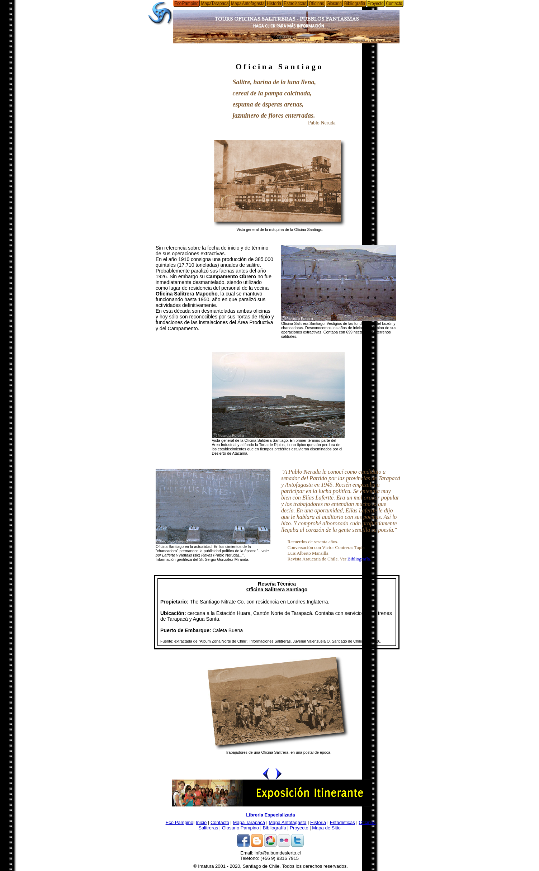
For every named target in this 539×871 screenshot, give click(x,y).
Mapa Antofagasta (288, 822)
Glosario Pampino (240, 827)
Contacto (220, 822)
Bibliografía (274, 827)
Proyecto (299, 827)
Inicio (201, 822)
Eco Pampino (179, 822)
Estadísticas (342, 822)
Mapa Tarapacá (249, 822)
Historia (318, 822)
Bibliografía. (359, 559)
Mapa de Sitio (326, 827)
